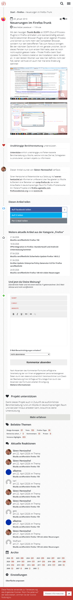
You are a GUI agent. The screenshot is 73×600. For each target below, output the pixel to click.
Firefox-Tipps (44, 430)
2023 (41, 558)
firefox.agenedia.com (41, 188)
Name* (14, 298)
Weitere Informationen (20, 385)
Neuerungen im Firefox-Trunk (30, 23)
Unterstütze (15, 152)
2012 (31, 565)
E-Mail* (14, 303)
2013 (21, 565)
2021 (61, 558)
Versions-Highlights (16, 437)
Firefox (20, 12)
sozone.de (38, 191)
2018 (31, 562)
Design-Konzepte (15, 430)
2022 (51, 558)
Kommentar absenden (39, 362)
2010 (52, 565)
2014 (11, 565)
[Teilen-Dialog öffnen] (60, 19)
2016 (52, 562)
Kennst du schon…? (15, 434)
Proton (47, 434)
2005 (36, 568)
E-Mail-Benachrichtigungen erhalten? (25, 350)
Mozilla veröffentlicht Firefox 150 (24, 240)
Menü (68, 2)
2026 (10, 558)
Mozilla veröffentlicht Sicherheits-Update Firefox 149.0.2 (35, 256)
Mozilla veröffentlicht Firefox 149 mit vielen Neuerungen (35, 273)
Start (12, 12)
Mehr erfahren (38, 417)
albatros (17, 470)
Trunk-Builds (33, 32)
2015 (62, 562)
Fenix (30, 430)
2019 (21, 562)
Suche (62, 3)
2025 (20, 558)
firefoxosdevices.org (19, 191)
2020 (11, 562)
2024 (30, 558)
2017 (41, 562)
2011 (41, 565)
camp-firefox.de (43, 182)
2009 (61, 565)
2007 (19, 568)
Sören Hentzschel (22, 450)
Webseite (15, 308)
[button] (13, 314)
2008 (10, 568)
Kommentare (34, 434)
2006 (28, 568)
